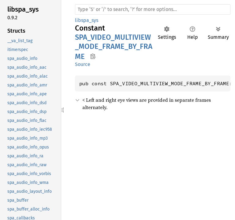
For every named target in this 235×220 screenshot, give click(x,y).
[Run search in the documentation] (152, 9)
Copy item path (93, 56)
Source (82, 64)
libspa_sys (86, 20)
